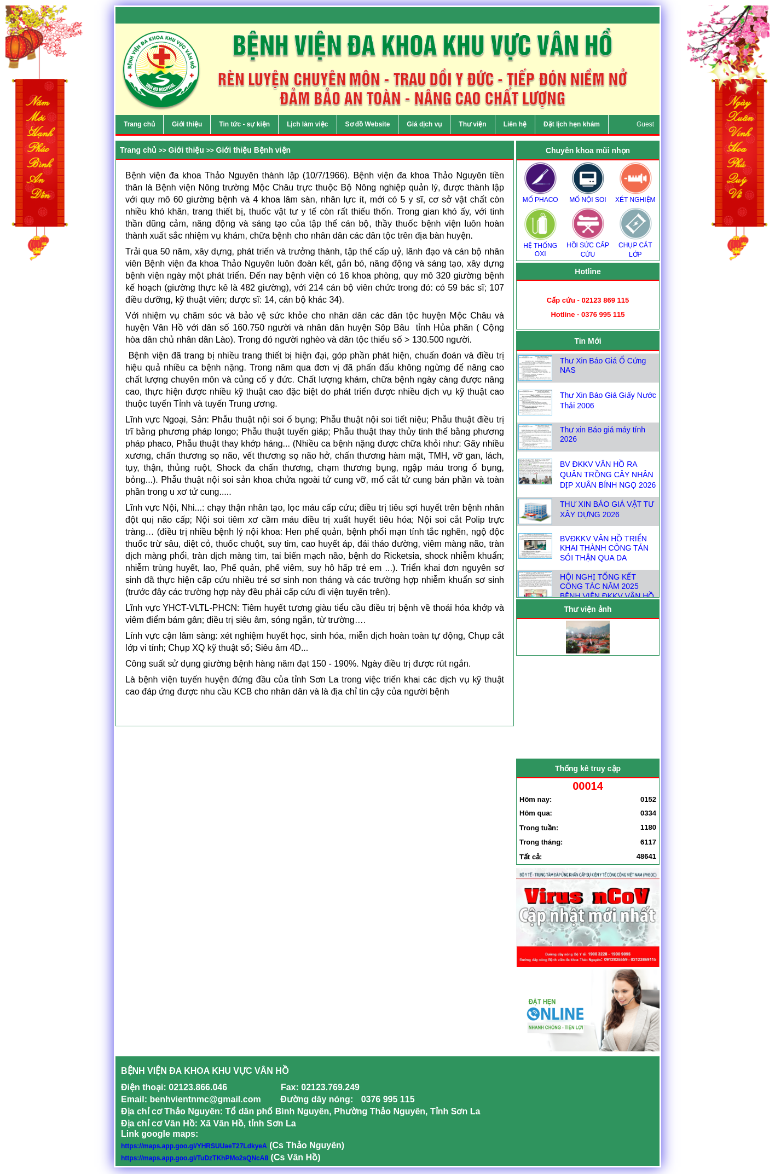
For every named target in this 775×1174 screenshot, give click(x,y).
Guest (645, 124)
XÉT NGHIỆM (635, 196)
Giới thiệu (186, 150)
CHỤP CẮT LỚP (635, 246)
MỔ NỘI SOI (588, 196)
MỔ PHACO (540, 196)
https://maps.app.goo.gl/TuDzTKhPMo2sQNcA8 (194, 1158)
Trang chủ (138, 150)
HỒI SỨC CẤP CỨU (588, 246)
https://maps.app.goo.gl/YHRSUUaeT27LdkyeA (194, 1146)
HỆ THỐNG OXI (540, 246)
